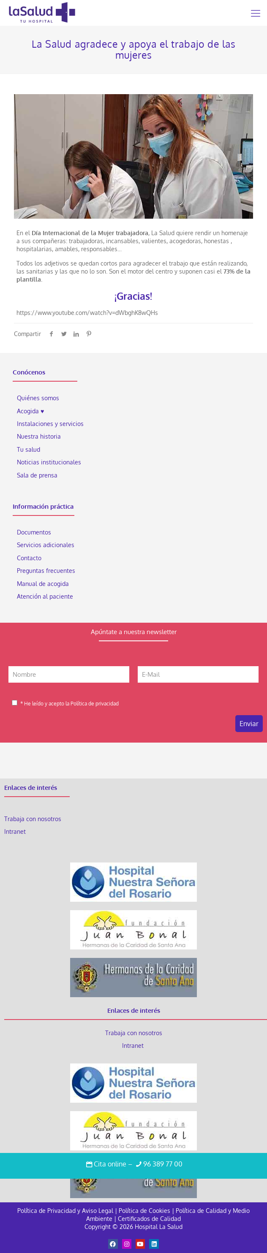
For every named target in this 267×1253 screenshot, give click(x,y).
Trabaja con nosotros (32, 818)
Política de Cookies (144, 1210)
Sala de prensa (37, 475)
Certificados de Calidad (149, 1218)
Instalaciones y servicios (50, 423)
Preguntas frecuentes (46, 570)
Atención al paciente (46, 596)
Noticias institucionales (49, 462)
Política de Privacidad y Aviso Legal (66, 1210)
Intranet (15, 831)
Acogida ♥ (30, 411)
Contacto (29, 557)
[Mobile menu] (255, 12)
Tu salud (28, 449)
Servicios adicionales (45, 544)
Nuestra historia (39, 436)
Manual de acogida (43, 583)
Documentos (34, 532)
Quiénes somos (38, 397)
